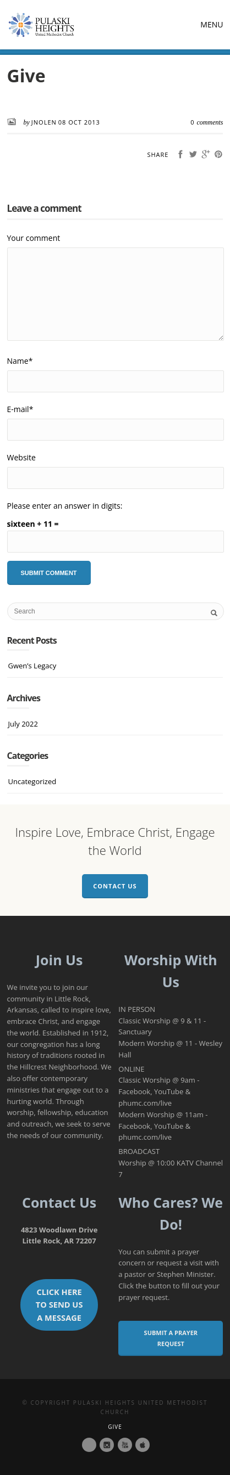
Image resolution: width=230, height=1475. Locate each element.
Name (20, 361)
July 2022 (23, 724)
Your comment (34, 238)
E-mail (20, 409)
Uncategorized (32, 781)
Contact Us (114, 886)
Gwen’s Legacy (32, 666)
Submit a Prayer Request (171, 1338)
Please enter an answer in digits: (65, 505)
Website (21, 457)
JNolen (44, 122)
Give (115, 1427)
